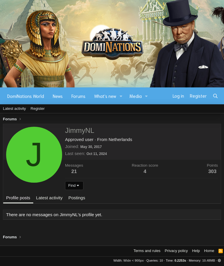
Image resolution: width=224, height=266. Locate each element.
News (58, 96)
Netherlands (120, 139)
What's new (105, 96)
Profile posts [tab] (18, 197)
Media (136, 96)
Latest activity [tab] (49, 197)
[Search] (215, 95)
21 (74, 171)
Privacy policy (176, 251)
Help (196, 251)
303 (212, 171)
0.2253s (180, 260)
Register (38, 108)
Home (209, 251)
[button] (121, 96)
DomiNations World (25, 96)
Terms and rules (147, 251)
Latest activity (14, 108)
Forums (78, 96)
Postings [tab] (76, 197)
